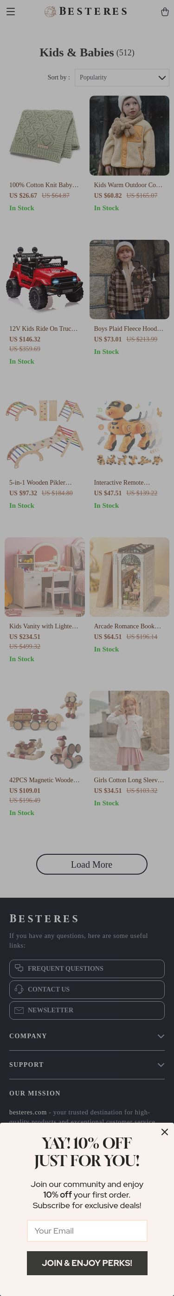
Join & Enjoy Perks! (87, 1263)
